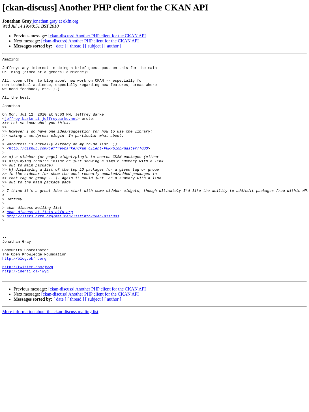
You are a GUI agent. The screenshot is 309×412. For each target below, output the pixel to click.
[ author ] (112, 46)
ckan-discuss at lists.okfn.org (40, 243)
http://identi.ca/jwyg (25, 314)
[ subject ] (94, 46)
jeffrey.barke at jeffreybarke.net (41, 131)
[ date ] (59, 46)
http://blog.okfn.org (24, 299)
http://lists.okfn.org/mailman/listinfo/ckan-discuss (63, 248)
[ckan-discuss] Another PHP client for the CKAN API (97, 35)
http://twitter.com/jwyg (27, 309)
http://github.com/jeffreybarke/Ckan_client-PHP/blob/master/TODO (78, 166)
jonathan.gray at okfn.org (55, 21)
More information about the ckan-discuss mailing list (50, 355)
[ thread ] (75, 46)
